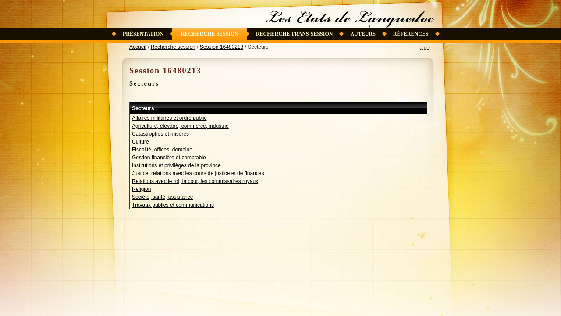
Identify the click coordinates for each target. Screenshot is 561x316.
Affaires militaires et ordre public (169, 118)
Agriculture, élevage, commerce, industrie (180, 126)
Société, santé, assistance (162, 197)
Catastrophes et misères (160, 134)
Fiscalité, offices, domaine (162, 150)
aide (424, 48)
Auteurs (362, 34)
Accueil (137, 47)
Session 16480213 (221, 47)
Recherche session (209, 34)
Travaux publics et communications (173, 205)
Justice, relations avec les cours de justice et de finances (198, 173)
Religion (141, 189)
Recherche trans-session (294, 34)
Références (411, 34)
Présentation (143, 34)
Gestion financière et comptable (169, 157)
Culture (140, 142)
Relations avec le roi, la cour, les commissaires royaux (195, 181)
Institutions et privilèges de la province (176, 165)
